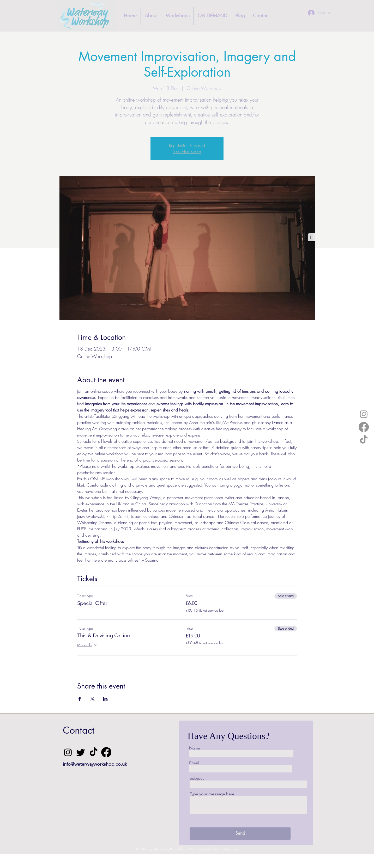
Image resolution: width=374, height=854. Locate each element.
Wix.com (231, 849)
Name (194, 748)
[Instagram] (364, 414)
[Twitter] (81, 752)
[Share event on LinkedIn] (105, 699)
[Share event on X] (92, 699)
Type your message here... (214, 794)
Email (194, 763)
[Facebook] (364, 427)
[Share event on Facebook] (79, 699)
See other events (187, 152)
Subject (197, 778)
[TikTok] (364, 440)
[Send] (240, 833)
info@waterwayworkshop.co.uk (95, 764)
